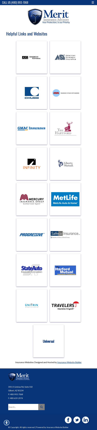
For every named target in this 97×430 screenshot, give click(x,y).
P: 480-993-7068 (15, 394)
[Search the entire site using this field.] (23, 407)
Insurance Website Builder (69, 362)
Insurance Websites (24, 362)
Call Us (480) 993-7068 (15, 2)
